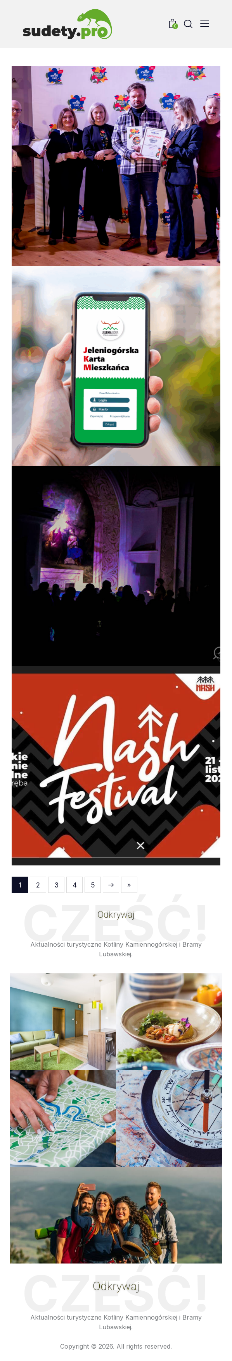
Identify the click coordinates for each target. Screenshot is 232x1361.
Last (129, 885)
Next (111, 885)
